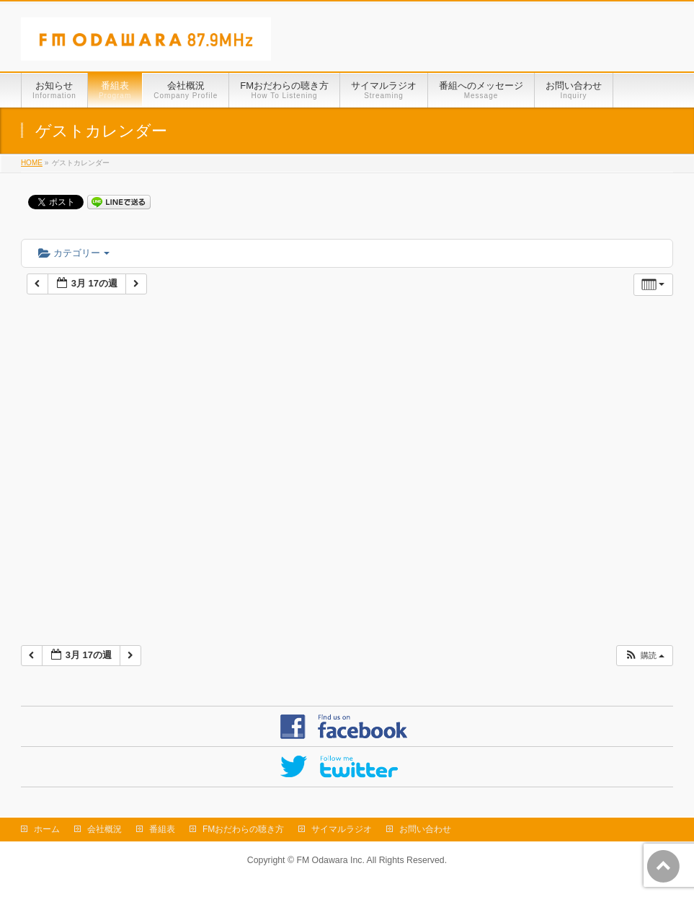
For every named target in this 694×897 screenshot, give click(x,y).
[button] (644, 655)
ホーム (47, 829)
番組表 (162, 829)
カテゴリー (74, 253)
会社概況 (104, 829)
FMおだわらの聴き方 (243, 829)
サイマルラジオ (341, 829)
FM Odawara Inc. (330, 860)
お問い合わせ (425, 829)
